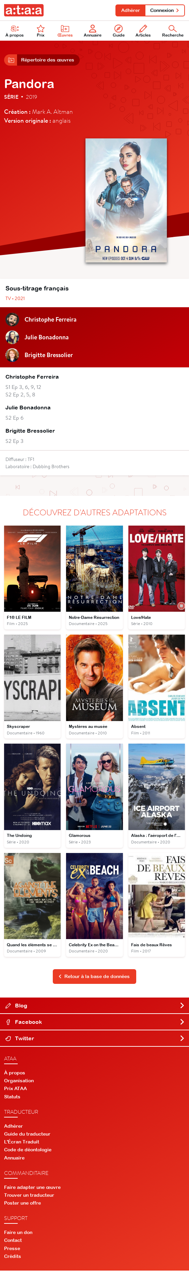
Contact (13, 1243)
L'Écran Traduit (21, 1145)
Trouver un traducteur (29, 1198)
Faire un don (18, 1235)
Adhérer (128, 10)
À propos (14, 32)
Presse (12, 1251)
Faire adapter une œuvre (32, 1190)
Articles (143, 32)
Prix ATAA (15, 1092)
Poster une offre (22, 1206)
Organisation (19, 1084)
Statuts (12, 1099)
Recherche (173, 32)
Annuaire (92, 32)
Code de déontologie (27, 1153)
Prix (41, 32)
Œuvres (65, 32)
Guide (119, 32)
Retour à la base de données (94, 979)
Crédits (12, 1259)
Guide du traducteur (27, 1137)
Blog (95, 1009)
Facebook (95, 1025)
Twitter (95, 1042)
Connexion (164, 10)
